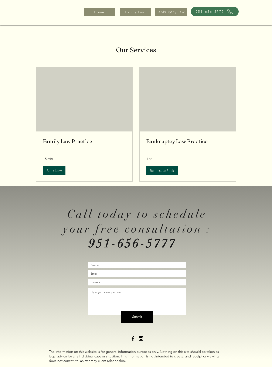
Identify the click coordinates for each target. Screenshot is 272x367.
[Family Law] (135, 12)
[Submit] (137, 317)
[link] (84, 141)
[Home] (99, 12)
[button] (54, 170)
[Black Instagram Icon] (141, 338)
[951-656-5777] (215, 11)
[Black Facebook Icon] (133, 338)
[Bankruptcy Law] (171, 12)
